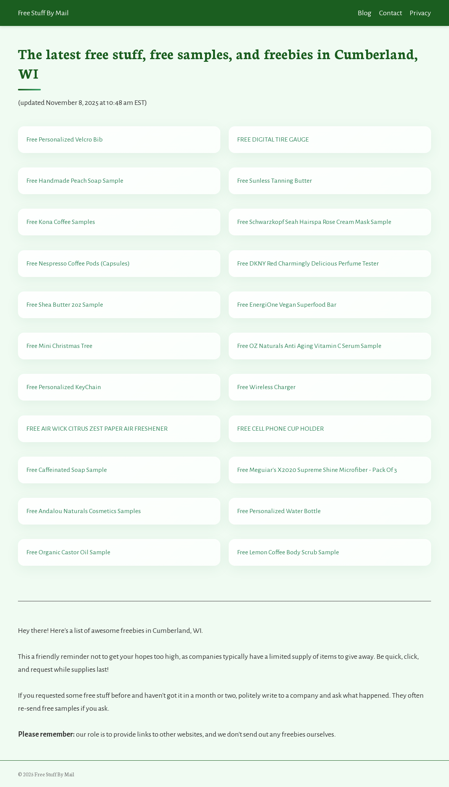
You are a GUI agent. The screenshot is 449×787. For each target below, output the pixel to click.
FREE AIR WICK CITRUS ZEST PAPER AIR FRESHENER (97, 428)
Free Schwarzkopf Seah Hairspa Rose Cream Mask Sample (314, 222)
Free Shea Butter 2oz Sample (64, 304)
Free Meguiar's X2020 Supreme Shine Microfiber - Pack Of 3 (317, 470)
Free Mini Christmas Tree (59, 346)
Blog (364, 13)
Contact (390, 13)
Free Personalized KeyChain (63, 387)
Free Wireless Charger (266, 387)
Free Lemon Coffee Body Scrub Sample (288, 552)
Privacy (420, 13)
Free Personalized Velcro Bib (64, 139)
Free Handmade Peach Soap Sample (74, 180)
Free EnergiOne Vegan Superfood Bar (286, 304)
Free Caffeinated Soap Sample (66, 470)
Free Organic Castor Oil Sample (68, 552)
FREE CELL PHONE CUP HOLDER (280, 428)
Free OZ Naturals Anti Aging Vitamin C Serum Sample (309, 346)
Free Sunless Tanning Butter (274, 180)
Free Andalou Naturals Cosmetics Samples (83, 511)
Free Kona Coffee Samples (60, 222)
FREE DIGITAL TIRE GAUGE (273, 139)
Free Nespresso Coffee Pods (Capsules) (78, 263)
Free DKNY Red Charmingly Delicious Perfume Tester (308, 263)
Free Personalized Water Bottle (279, 511)
